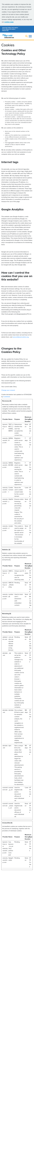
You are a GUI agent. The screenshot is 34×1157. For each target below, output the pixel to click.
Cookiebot (6, 397)
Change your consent (8, 390)
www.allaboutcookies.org (21, 337)
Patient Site (5, 30)
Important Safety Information (10, 27)
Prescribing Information (8, 29)
